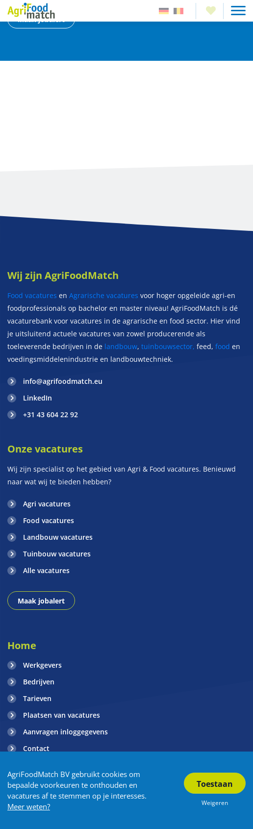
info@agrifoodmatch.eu (62, 381)
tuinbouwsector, (168, 346)
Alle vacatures (46, 570)
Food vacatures (32, 295)
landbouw (120, 346)
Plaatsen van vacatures (61, 715)
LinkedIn (37, 397)
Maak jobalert (41, 600)
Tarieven (37, 698)
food (222, 346)
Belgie (178, 11)
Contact (36, 748)
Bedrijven (38, 681)
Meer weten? (28, 806)
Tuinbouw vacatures (57, 553)
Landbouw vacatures (58, 537)
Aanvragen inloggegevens (65, 731)
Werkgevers (42, 665)
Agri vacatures (47, 503)
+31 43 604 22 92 (50, 414)
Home (21, 645)
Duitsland (164, 11)
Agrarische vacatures (104, 295)
